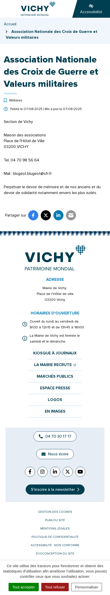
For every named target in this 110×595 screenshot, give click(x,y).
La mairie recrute (55, 365)
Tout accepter (23, 587)
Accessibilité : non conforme (55, 545)
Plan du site (55, 520)
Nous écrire (55, 454)
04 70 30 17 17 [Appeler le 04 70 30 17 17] (55, 436)
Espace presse (55, 388)
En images (55, 411)
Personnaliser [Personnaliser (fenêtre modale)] (86, 587)
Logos (55, 399)
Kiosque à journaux (55, 353)
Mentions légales (55, 528)
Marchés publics (55, 376)
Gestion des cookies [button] (55, 512)
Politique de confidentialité (55, 537)
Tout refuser (55, 587)
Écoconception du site (55, 554)
